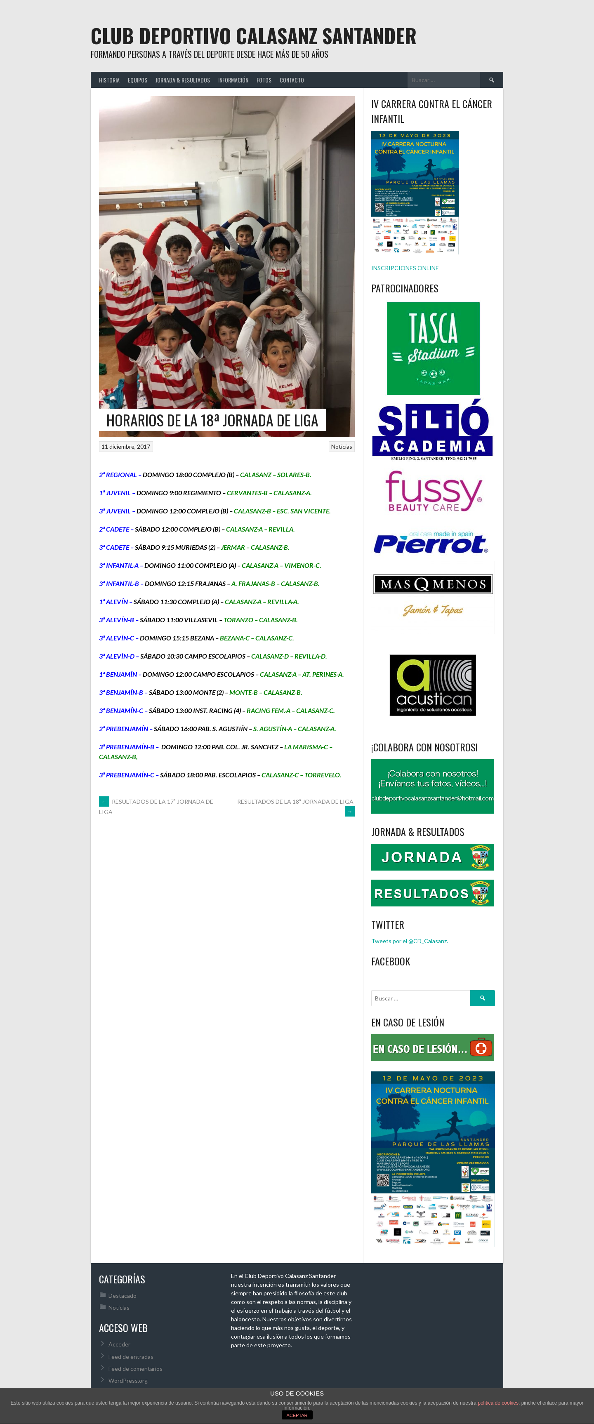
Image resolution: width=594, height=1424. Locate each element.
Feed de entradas (130, 1356)
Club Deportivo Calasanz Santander (254, 35)
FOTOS (264, 79)
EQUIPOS (137, 79)
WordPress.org (128, 1380)
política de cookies (498, 1403)
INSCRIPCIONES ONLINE (405, 267)
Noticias (341, 446)
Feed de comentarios (135, 1368)
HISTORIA (109, 79)
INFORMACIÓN (233, 79)
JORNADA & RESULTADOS (183, 79)
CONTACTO (292, 79)
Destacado (122, 1295)
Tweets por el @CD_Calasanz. (409, 940)
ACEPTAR (296, 1415)
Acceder (119, 1344)
